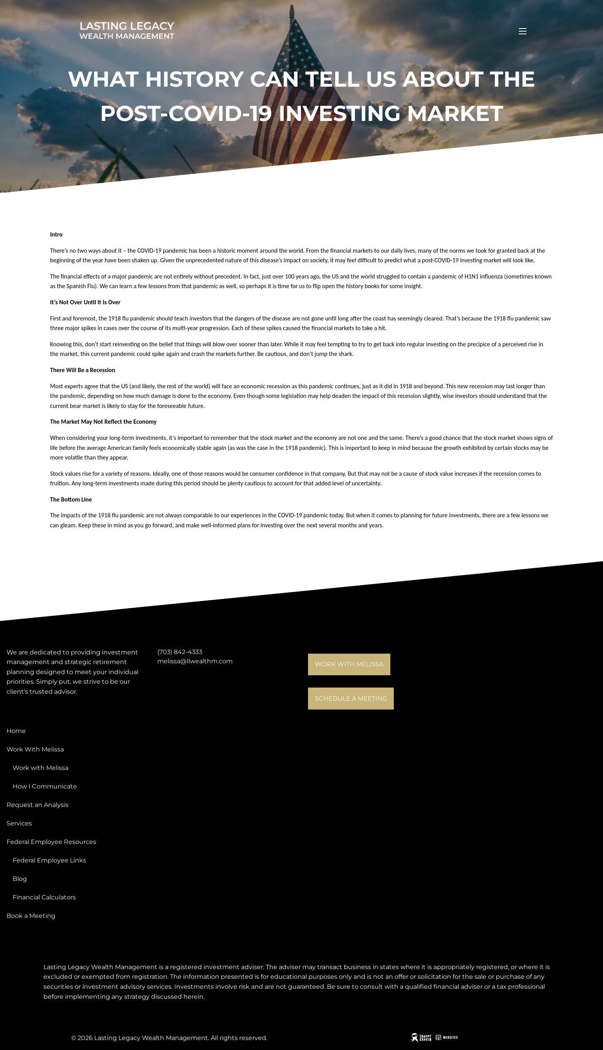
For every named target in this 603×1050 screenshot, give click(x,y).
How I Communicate (45, 786)
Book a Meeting (31, 915)
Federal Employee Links (49, 860)
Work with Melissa (349, 664)
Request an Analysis (37, 804)
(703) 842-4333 (179, 652)
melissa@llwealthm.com (195, 661)
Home (16, 731)
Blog (20, 878)
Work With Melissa (35, 749)
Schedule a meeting (351, 698)
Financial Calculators (44, 897)
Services (19, 823)
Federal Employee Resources (51, 841)
